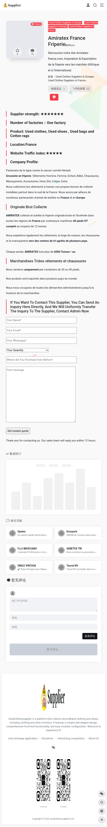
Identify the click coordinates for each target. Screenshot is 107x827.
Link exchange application (22, 738)
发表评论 (90, 636)
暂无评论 (18, 580)
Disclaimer (47, 738)
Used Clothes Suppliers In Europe (65, 22)
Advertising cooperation (71, 738)
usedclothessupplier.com (62, 819)
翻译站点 (70, 45)
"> (81, 89)
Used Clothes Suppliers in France (66, 80)
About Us (94, 738)
